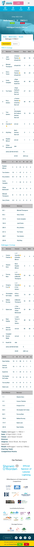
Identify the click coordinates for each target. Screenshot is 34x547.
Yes (20, 544)
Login (21, 8)
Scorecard (6, 44)
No (26, 544)
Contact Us (8, 537)
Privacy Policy (13, 544)
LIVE (18, 3)
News (13, 8)
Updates (15, 43)
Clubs (29, 8)
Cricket (5, 8)
